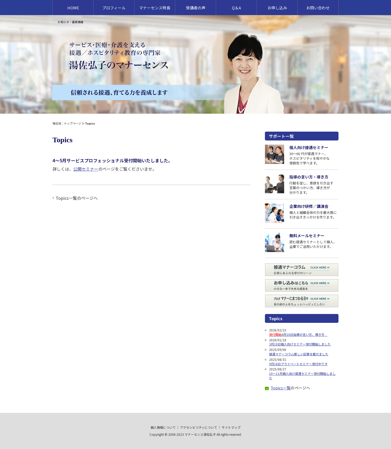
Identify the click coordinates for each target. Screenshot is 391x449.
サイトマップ (231, 427)
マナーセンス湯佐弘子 (200, 434)
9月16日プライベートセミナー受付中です (298, 364)
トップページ (72, 123)
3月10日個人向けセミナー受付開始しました (300, 344)
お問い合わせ (318, 7)
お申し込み (277, 7)
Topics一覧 (66, 198)
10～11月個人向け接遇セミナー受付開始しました (302, 375)
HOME (73, 7)
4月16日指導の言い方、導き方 (298, 334)
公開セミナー (85, 169)
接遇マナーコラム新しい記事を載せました (298, 354)
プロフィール (114, 7)
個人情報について (163, 427)
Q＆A (236, 7)
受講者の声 (195, 7)
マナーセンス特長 (154, 7)
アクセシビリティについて (198, 427)
